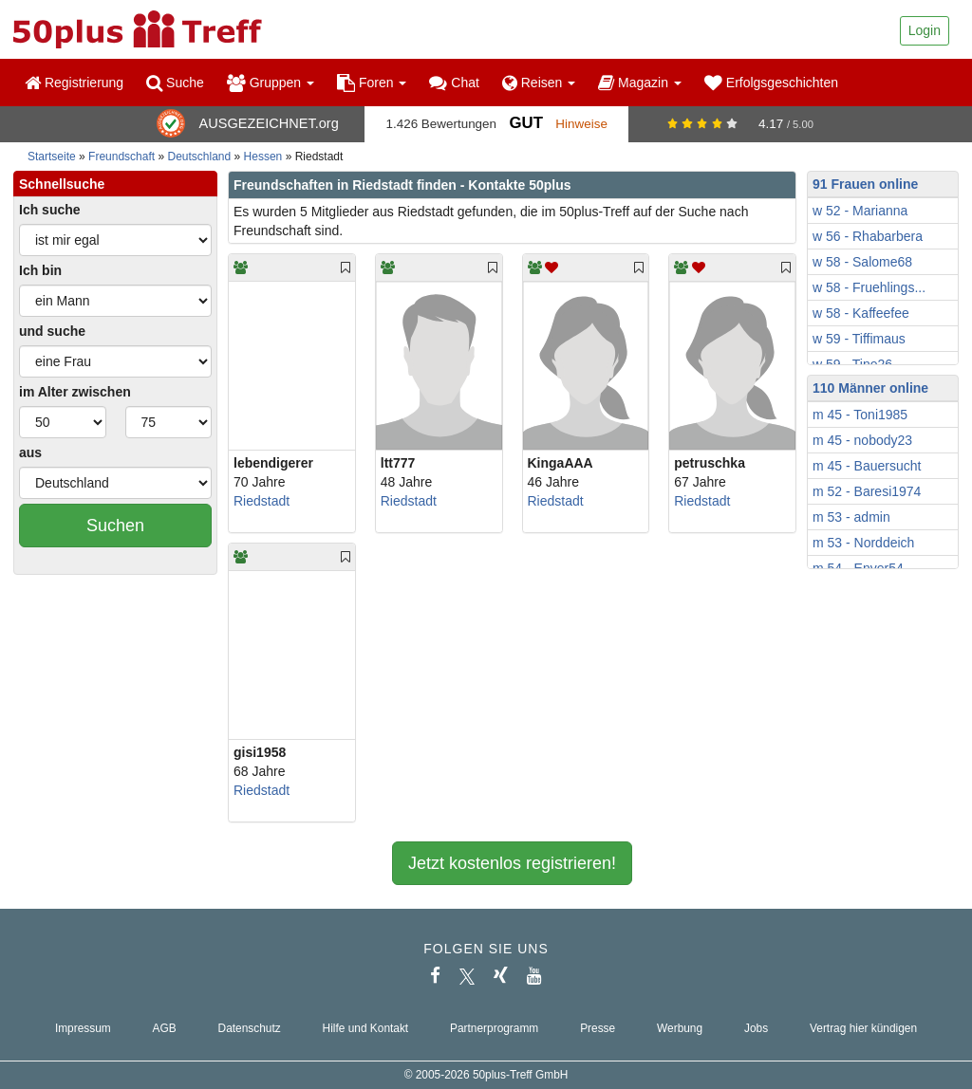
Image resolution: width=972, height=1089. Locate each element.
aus (30, 452)
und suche (52, 331)
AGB (165, 1028)
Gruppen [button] (270, 82)
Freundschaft (121, 156)
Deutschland (200, 156)
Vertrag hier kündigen (863, 1028)
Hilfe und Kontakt (366, 1028)
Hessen (263, 156)
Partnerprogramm (494, 1028)
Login (924, 30)
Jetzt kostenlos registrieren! (512, 863)
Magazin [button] (640, 82)
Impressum (83, 1028)
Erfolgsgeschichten (771, 82)
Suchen (115, 525)
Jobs (756, 1028)
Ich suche (50, 209)
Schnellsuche (61, 184)
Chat (453, 82)
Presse (597, 1028)
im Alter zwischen (75, 391)
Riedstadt (262, 500)
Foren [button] (371, 82)
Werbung (679, 1028)
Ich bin (40, 270)
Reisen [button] (538, 82)
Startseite (52, 156)
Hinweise (581, 124)
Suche (175, 82)
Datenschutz (249, 1028)
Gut (525, 123)
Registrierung (74, 82)
